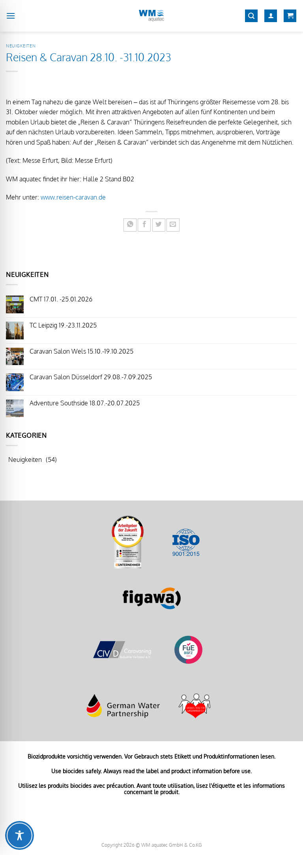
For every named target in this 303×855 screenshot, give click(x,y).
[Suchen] (251, 16)
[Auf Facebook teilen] (144, 225)
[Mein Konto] (270, 16)
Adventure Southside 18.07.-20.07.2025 (85, 403)
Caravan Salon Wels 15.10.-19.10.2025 (81, 351)
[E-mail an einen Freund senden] (173, 225)
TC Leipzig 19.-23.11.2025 (63, 325)
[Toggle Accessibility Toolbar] (19, 835)
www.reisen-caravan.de (73, 197)
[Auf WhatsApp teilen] (130, 225)
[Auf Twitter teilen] (158, 225)
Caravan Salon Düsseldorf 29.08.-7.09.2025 (91, 377)
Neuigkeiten (21, 46)
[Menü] (10, 15)
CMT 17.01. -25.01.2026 (61, 299)
